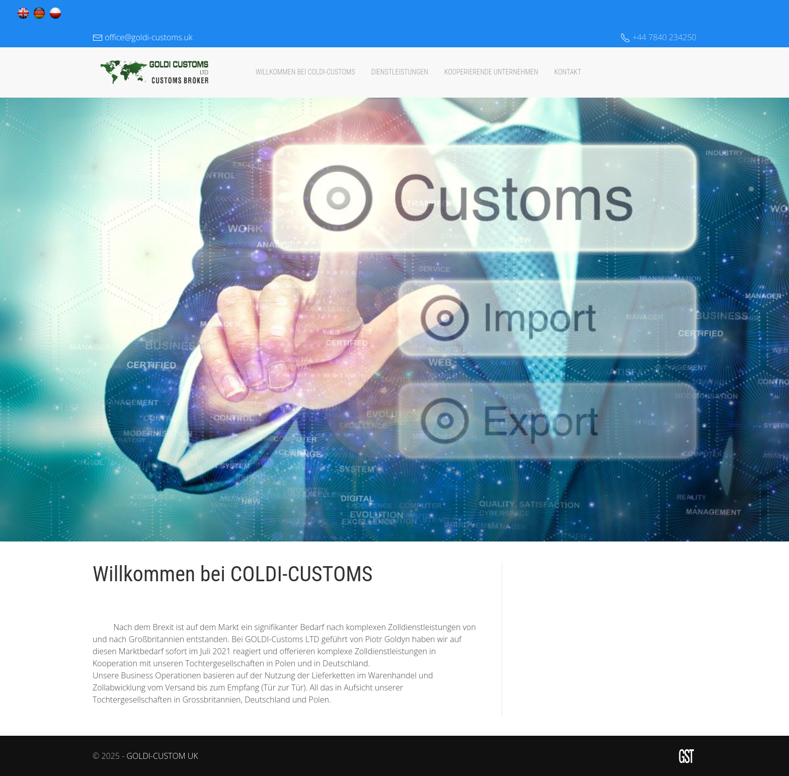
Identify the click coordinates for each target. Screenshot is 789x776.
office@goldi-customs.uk (143, 37)
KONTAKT (568, 72)
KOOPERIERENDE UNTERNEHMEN (491, 72)
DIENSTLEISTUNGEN (399, 72)
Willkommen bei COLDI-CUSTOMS (305, 72)
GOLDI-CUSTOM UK (162, 755)
